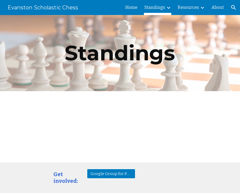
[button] (233, 7)
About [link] (218, 7)
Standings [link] (154, 7)
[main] (120, 53)
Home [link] (131, 7)
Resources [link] (188, 7)
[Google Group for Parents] (111, 173)
